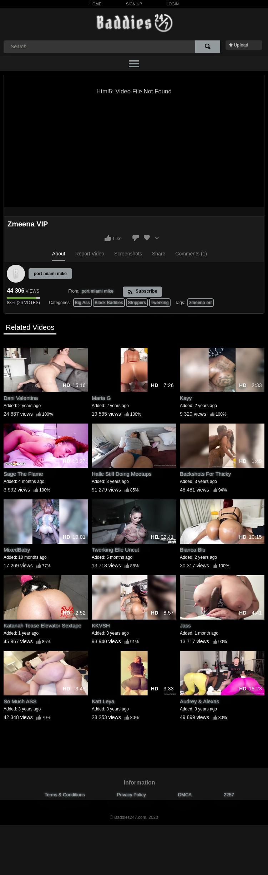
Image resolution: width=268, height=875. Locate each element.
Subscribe (142, 292)
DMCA (185, 794)
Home (95, 4)
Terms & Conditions (65, 794)
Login (172, 4)
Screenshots (128, 253)
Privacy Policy (131, 794)
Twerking (160, 302)
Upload (241, 45)
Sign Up (134, 4)
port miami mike (50, 273)
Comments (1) (191, 253)
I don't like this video (135, 238)
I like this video (108, 238)
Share (158, 253)
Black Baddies (109, 302)
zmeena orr (200, 302)
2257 (229, 794)
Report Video (89, 253)
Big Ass (82, 302)
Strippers (137, 302)
